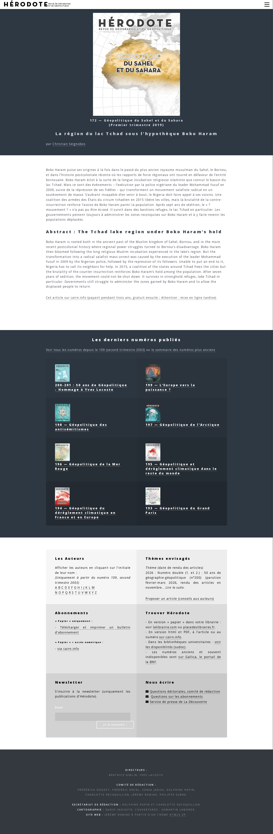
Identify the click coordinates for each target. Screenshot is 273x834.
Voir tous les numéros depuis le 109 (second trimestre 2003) (95, 350)
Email (59, 707)
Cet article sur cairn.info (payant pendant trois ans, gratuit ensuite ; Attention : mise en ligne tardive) (131, 297)
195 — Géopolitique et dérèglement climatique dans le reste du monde (181, 466)
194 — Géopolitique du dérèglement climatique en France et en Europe (85, 510)
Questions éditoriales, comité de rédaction (185, 691)
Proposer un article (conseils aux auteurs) (180, 598)
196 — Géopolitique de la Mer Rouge (88, 464)
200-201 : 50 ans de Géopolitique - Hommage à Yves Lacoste (91, 385)
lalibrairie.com (165, 627)
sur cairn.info (170, 637)
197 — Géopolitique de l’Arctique (183, 422)
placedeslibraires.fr (199, 627)
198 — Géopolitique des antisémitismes (81, 424)
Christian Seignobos (69, 144)
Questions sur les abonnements (177, 696)
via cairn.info (68, 649)
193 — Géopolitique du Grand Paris (178, 508)
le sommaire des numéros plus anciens (183, 350)
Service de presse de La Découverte (178, 702)
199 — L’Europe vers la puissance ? (170, 385)
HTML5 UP (177, 814)
